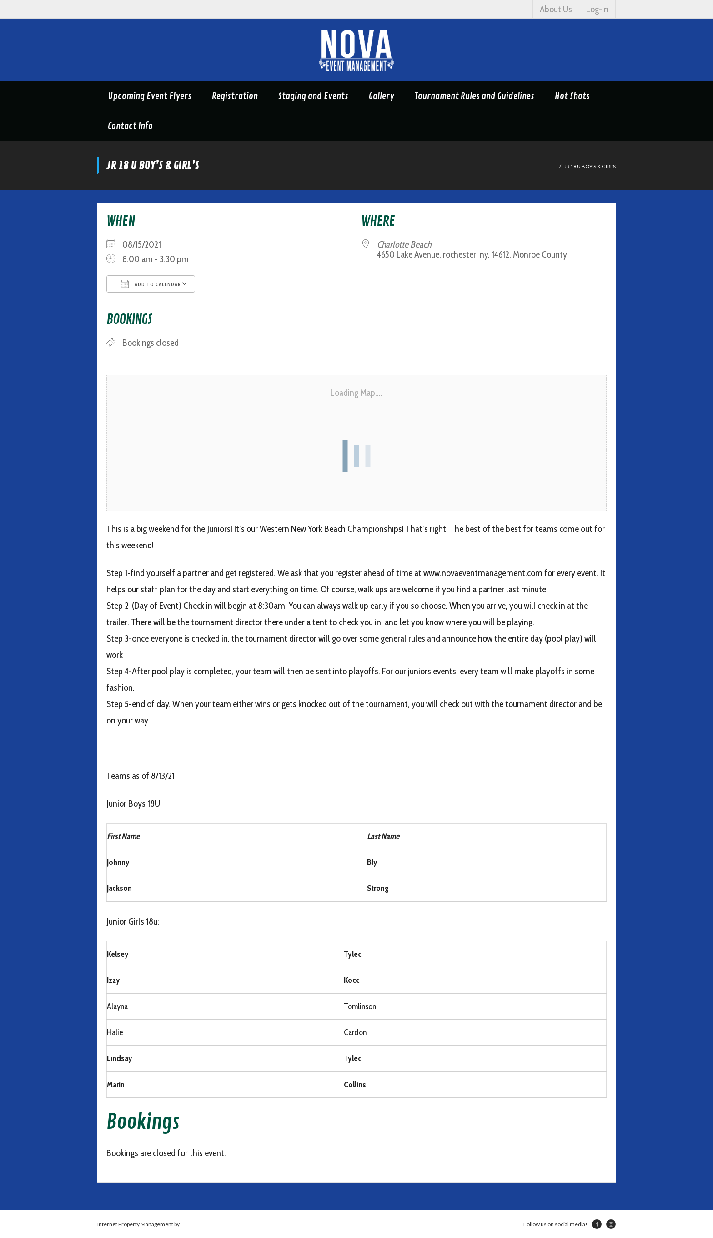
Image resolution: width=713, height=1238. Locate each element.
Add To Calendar (151, 284)
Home (548, 166)
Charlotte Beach (404, 244)
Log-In (597, 9)
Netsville (191, 1224)
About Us (556, 9)
